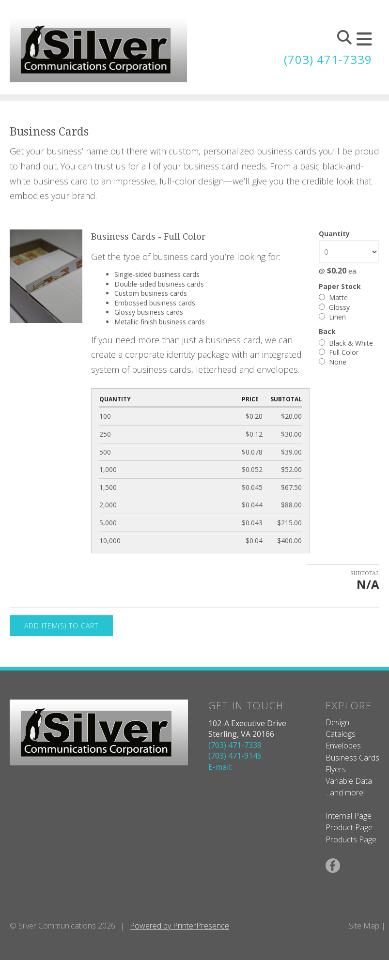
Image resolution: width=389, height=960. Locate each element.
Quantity (334, 233)
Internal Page (349, 815)
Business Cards (352, 757)
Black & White (346, 343)
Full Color (338, 352)
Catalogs (341, 734)
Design (337, 722)
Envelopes (343, 745)
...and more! (345, 792)
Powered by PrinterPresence (179, 925)
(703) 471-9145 (235, 755)
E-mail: (220, 767)
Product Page (349, 827)
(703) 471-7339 (328, 59)
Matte (333, 297)
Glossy (334, 307)
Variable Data (349, 781)
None (332, 361)
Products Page (351, 839)
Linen (332, 316)
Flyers (336, 769)
